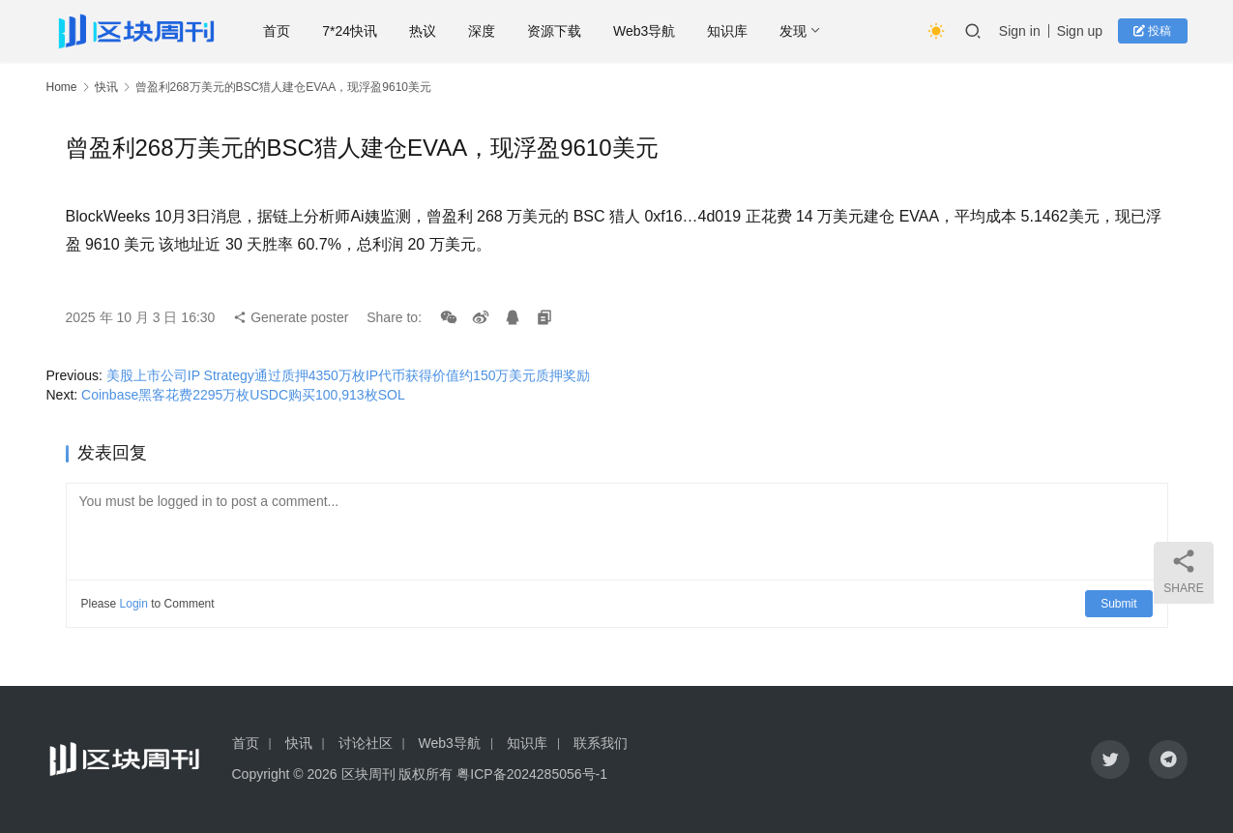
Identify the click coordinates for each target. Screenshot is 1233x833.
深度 (481, 31)
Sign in (1020, 31)
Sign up (1079, 31)
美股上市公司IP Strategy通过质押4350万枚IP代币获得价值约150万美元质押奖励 (348, 375)
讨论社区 (365, 743)
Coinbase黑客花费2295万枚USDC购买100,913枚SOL (243, 394)
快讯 (106, 87)
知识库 (727, 31)
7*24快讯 (349, 31)
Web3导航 (644, 31)
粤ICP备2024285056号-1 (531, 774)
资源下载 (554, 31)
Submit (1118, 603)
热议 (422, 31)
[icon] (1110, 759)
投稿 (1152, 31)
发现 (793, 31)
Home (61, 87)
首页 (276, 31)
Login (134, 603)
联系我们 (600, 743)
